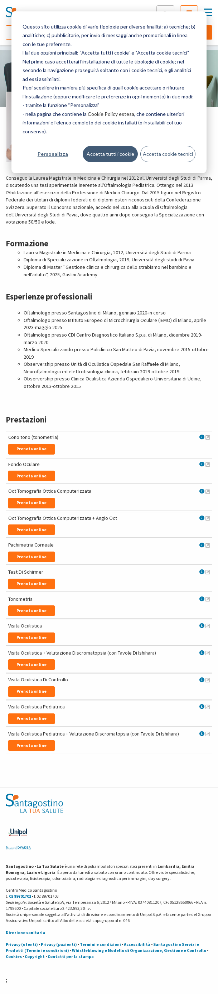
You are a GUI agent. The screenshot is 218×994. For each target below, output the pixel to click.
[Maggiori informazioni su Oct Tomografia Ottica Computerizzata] (207, 491)
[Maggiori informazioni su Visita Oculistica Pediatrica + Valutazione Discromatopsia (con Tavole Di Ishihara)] (207, 734)
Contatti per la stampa (71, 956)
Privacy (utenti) (22, 944)
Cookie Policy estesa (111, 114)
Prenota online (31, 448)
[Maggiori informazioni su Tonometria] (207, 599)
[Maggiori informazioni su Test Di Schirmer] (207, 572)
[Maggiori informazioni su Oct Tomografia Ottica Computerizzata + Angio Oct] (207, 518)
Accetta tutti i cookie (110, 154)
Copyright (35, 956)
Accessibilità (137, 944)
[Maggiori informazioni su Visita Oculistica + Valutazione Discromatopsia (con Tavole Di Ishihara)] (207, 653)
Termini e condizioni (100, 944)
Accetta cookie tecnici (168, 154)
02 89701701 (20, 896)
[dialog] (109, 92)
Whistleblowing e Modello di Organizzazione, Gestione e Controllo (139, 950)
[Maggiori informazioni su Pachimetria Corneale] (207, 545)
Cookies (14, 956)
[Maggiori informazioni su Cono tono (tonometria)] (207, 437)
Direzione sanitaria (25, 932)
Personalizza (53, 154)
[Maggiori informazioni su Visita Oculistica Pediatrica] (207, 706)
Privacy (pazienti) (59, 944)
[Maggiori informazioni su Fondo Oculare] (207, 464)
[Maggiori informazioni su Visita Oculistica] (207, 626)
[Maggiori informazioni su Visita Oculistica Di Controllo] (207, 680)
